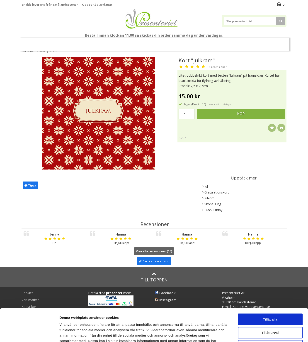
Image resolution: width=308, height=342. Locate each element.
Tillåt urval (270, 300)
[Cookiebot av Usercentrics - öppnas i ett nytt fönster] (29, 333)
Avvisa (270, 313)
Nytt (36, 42)
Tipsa (30, 185)
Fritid (216, 42)
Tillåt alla (270, 287)
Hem (182, 42)
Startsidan (28, 51)
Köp (241, 113)
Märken (254, 42)
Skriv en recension (154, 261)
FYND (271, 42)
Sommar (107, 42)
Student (88, 42)
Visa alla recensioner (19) (154, 251)
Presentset (131, 42)
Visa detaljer (246, 333)
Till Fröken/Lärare (62, 42)
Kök (199, 42)
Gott (234, 42)
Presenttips (159, 42)
